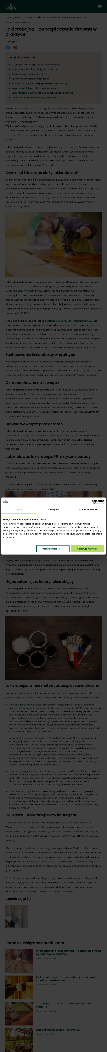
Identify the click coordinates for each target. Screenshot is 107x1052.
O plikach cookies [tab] (88, 509)
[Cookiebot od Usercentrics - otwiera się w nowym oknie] (91, 502)
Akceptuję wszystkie (87, 549)
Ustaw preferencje (53, 549)
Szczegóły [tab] (53, 509)
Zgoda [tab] (18, 509)
